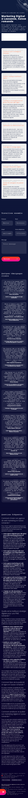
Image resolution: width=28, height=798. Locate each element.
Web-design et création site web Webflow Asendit (14, 454)
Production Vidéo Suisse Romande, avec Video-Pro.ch (12, 788)
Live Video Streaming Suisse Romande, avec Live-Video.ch (13, 790)
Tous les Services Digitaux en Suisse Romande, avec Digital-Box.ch (12, 794)
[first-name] (7, 223)
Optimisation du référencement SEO (13, 126)
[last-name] (21, 223)
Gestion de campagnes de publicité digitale (13, 183)
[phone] (21, 233)
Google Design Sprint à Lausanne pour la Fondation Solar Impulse (14, 365)
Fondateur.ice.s (16, 780)
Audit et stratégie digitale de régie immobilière (14, 297)
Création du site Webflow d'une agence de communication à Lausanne (14, 385)
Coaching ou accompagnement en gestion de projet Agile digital (13, 101)
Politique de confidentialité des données (12, 776)
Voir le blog (6, 780)
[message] (14, 247)
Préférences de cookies (8, 777)
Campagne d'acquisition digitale (13, 167)
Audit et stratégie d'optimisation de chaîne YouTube (14, 474)
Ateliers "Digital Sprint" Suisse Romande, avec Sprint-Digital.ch (13, 792)
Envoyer (11, 259)
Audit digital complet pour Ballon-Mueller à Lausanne (14, 431)
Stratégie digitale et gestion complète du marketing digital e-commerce (14, 342)
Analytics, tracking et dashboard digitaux (12, 77)
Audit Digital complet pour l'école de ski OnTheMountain (14, 320)
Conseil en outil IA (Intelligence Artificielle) (12, 52)
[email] (7, 233)
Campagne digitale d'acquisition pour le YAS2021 (14, 409)
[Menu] (25, 4)
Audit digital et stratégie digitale (13, 147)
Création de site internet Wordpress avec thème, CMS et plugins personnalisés (14, 498)
